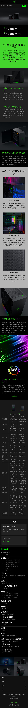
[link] (14, 1)
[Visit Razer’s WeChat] (12, 705)
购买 (24, 5)
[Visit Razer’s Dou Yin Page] (15, 705)
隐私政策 (16, 698)
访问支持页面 (6, 541)
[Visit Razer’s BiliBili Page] (18, 705)
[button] (2, 2)
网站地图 (11, 698)
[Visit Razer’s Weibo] (10, 705)
